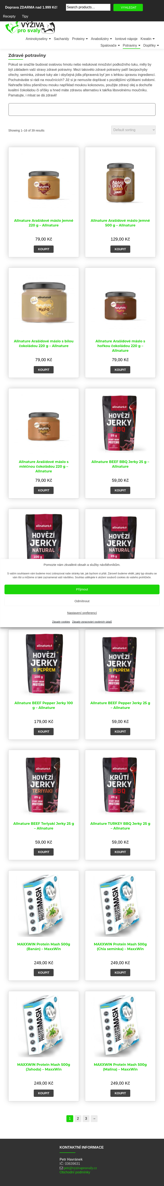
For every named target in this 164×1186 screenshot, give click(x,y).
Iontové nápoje (126, 39)
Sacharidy (61, 39)
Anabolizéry (100, 39)
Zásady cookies (61, 621)
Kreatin (146, 39)
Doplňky (149, 45)
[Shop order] (133, 130)
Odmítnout (82, 601)
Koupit (43, 249)
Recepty (9, 16)
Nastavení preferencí (82, 613)
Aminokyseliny (36, 39)
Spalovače (109, 45)
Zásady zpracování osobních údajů (92, 621)
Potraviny (130, 45)
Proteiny (78, 39)
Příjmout (82, 589)
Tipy (25, 16)
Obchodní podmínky (75, 1172)
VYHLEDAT (128, 7)
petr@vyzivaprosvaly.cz (80, 1168)
